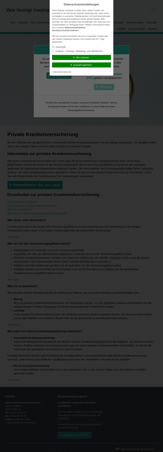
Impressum (67, 72)
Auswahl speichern (82, 65)
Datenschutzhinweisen (75, 28)
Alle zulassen (82, 57)
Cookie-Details (57, 72)
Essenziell (59, 47)
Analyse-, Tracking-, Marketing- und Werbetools (77, 51)
